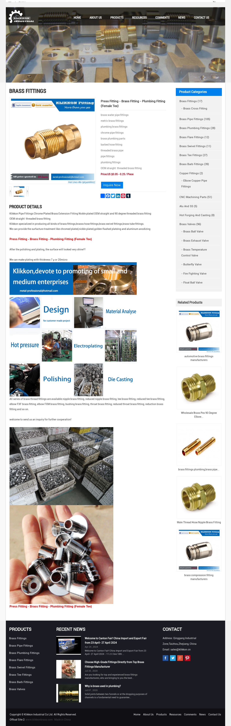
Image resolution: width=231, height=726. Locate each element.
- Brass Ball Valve (192, 231)
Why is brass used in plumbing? (103, 686)
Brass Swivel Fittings (22, 667)
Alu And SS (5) (188, 206)
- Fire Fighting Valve (194, 273)
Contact (172, 629)
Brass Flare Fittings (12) (194, 137)
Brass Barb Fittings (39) (194, 164)
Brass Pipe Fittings (21, 645)
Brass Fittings (17, 638)
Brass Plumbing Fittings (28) (197, 128)
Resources (139, 17)
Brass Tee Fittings (20, 674)
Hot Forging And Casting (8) (197, 215)
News (181, 17)
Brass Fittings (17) (190, 101)
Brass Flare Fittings (21, 660)
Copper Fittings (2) (191, 173)
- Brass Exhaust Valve (195, 240)
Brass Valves (17, 689)
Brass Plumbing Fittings (24, 653)
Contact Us (201, 17)
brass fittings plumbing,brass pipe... (198, 469)
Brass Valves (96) (190, 224)
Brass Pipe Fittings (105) (194, 119)
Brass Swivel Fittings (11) (195, 146)
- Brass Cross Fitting (194, 108)
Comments (162, 17)
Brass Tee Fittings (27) (193, 155)
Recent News (70, 629)
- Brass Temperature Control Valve (194, 252)
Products (117, 17)
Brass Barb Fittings (21, 682)
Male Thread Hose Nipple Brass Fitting (199, 522)
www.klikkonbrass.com (39, 719)
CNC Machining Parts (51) (195, 197)
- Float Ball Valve (191, 282)
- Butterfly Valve (191, 264)
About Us (96, 17)
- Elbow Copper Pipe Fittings (194, 183)
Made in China (62, 719)
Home (77, 17)
